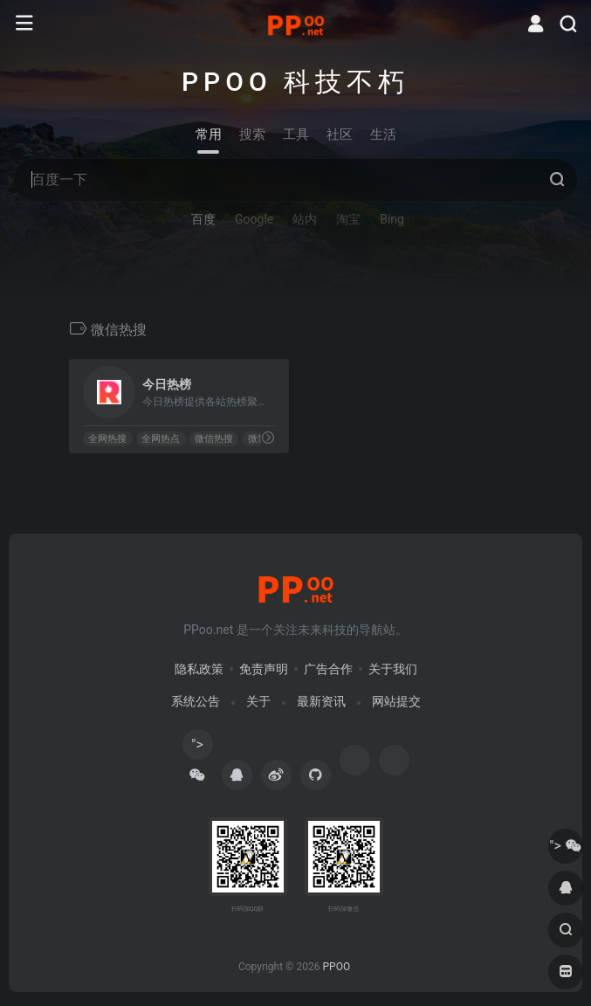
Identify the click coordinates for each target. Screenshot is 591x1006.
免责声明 (263, 669)
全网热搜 (107, 438)
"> (197, 748)
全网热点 (160, 438)
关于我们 (392, 669)
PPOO (336, 967)
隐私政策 (199, 669)
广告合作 (328, 669)
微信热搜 (213, 438)
